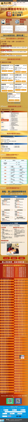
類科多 (6, 50)
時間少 (10, 54)
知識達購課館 (20, 419)
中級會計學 (21, 169)
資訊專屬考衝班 (7, 210)
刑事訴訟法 (21, 179)
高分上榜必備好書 (20, 217)
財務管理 (21, 170)
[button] (0, 29)
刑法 (20, 178)
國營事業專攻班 (17, 102)
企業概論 (12, 166)
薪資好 (6, 45)
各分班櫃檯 (17, 225)
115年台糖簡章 (18, 71)
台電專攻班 (23, 81)
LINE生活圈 (13, 407)
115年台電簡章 (18, 81)
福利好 (2, 45)
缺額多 (10, 50)
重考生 (21, 2)
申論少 (6, 54)
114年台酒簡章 (4, 90)
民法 (11, 173)
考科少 (2, 54)
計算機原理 (12, 175)
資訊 (15, 203)
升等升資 (24, 2)
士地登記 (24, 172)
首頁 (0, 5)
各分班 (15, 255)
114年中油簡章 (18, 89)
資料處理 (21, 175)
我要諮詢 (14, 258)
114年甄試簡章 (11, 100)
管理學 (20, 166)
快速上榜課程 (10, 70)
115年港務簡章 (4, 80)
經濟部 (4, 43)
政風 (16, 200)
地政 (18, 200)
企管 (15, 200)
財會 (15, 205)
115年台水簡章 (4, 70)
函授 (4, 218)
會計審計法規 (13, 170)
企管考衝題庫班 (20, 210)
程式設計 (21, 176)
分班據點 (13, 419)
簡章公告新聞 (11, 65)
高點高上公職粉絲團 (18, 403)
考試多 (2, 50)
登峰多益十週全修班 (5, 236)
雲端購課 (21, 258)
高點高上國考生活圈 (10, 403)
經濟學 (20, 167)
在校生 (15, 2)
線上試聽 (6, 258)
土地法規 (21, 172)
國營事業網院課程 (7, 199)
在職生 (18, 2)
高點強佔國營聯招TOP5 (14, 265)
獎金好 (10, 45)
